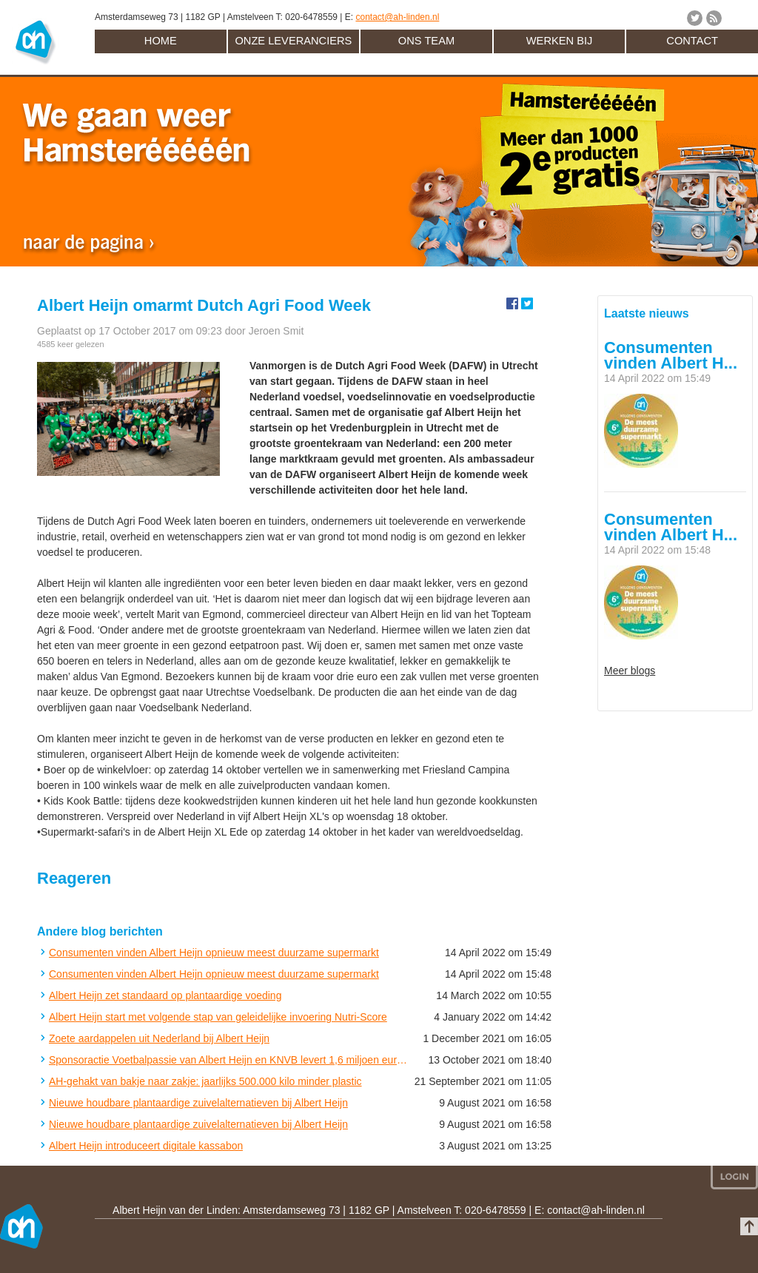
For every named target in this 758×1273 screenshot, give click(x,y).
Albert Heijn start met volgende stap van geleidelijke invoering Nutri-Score (218, 1017)
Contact (692, 41)
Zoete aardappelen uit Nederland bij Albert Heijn (159, 1038)
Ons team (426, 41)
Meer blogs (629, 670)
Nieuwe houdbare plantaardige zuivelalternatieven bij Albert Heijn (198, 1103)
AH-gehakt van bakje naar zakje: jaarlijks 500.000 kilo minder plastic (205, 1081)
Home (160, 41)
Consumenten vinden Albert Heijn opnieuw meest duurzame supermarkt (214, 952)
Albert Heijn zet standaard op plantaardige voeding (165, 995)
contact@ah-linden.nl (397, 17)
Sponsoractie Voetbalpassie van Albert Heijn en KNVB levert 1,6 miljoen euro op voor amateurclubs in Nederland (228, 1060)
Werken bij (559, 41)
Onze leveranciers (293, 41)
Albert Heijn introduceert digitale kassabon (146, 1146)
